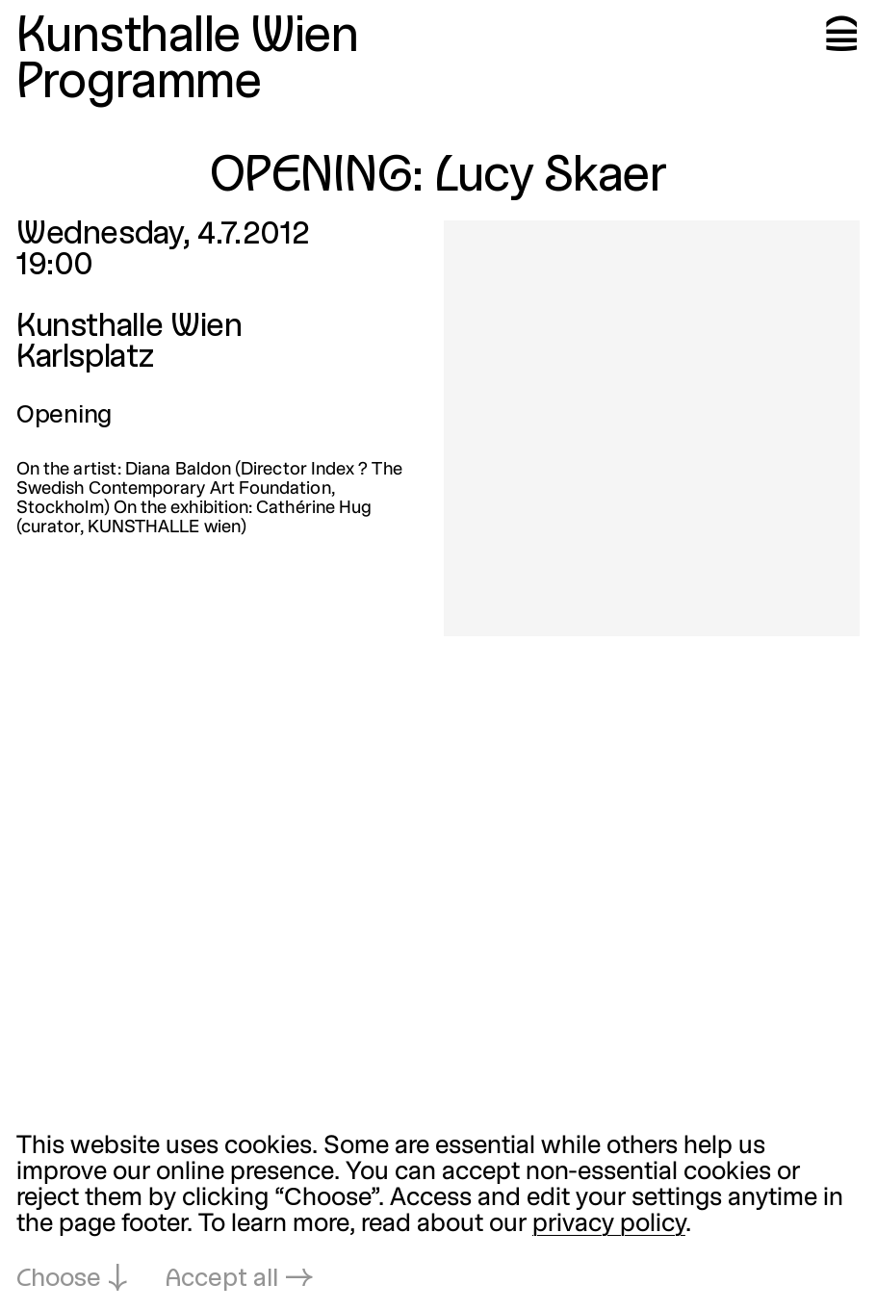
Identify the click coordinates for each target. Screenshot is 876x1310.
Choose (58, 1280)
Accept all (222, 1280)
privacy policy (608, 1225)
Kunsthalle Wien (187, 38)
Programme (138, 85)
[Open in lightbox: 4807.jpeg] (652, 428)
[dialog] (438, 1214)
